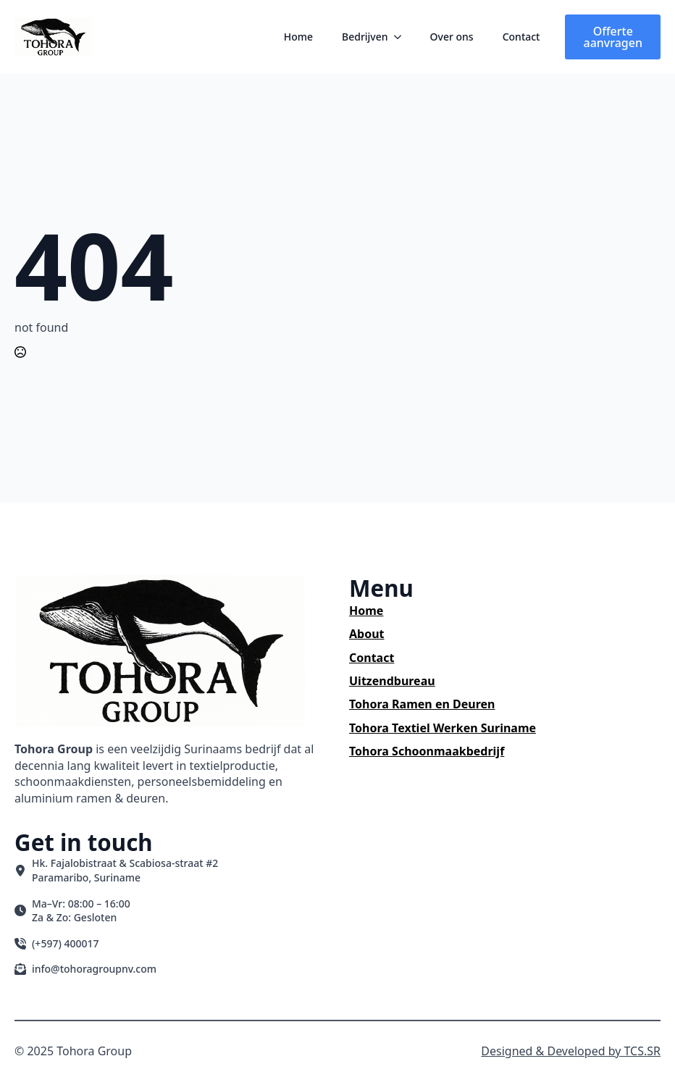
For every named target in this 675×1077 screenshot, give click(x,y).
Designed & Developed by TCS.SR (571, 1051)
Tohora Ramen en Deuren (422, 704)
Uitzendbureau (392, 681)
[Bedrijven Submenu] (402, 36)
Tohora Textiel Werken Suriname (442, 728)
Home (298, 36)
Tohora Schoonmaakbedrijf (426, 751)
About (367, 634)
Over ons (452, 36)
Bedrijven (365, 36)
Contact (521, 36)
